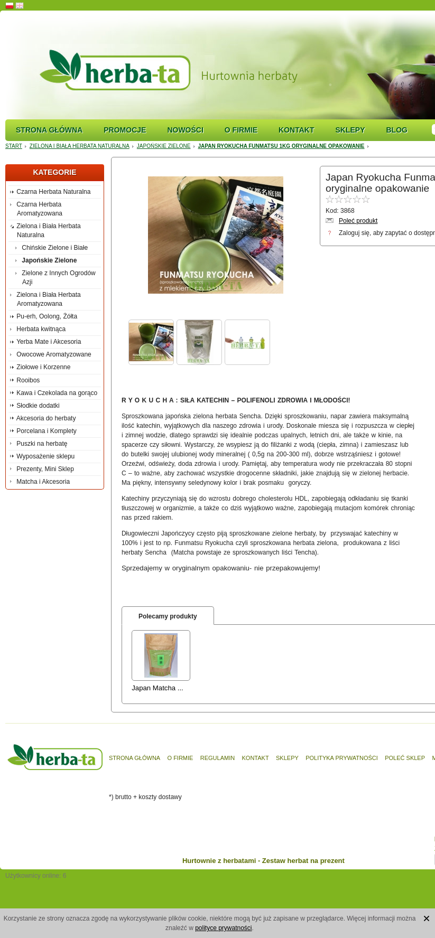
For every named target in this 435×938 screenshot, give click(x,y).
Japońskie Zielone (164, 146)
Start (13, 146)
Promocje (125, 130)
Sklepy (350, 130)
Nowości (185, 130)
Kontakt (296, 130)
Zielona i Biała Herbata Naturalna (79, 146)
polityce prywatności (223, 928)
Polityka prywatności (342, 758)
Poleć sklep (405, 758)
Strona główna (49, 130)
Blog (396, 130)
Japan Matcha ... (157, 688)
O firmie (241, 130)
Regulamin (217, 758)
